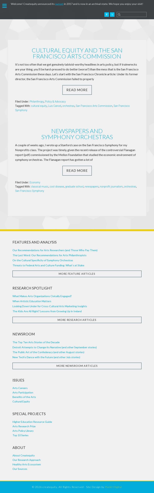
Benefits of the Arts (24, 397)
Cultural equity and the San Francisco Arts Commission (77, 53)
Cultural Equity (21, 401)
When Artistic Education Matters (31, 301)
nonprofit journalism (111, 186)
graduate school (74, 186)
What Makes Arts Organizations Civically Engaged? (42, 296)
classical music (39, 186)
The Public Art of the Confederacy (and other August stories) (48, 352)
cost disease (57, 186)
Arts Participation (22, 392)
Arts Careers (20, 388)
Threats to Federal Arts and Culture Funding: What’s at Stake (48, 265)
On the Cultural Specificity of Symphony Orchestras (42, 260)
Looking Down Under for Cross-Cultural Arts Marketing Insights (49, 306)
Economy (34, 182)
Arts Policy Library (23, 430)
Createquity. (19, 14)
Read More (77, 90)
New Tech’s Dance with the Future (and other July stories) (46, 357)
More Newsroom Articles (77, 365)
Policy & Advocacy (55, 101)
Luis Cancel (54, 105)
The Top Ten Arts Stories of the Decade (36, 342)
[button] (4, 5)
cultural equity (39, 105)
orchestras (68, 105)
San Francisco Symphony (29, 190)
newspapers (92, 186)
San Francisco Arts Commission (94, 105)
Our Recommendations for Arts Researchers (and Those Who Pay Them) (55, 250)
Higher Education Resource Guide (32, 421)
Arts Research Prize (24, 426)
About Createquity (23, 455)
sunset (59, 3)
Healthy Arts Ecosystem (26, 464)
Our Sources (19, 468)
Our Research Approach (26, 459)
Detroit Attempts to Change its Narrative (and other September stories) (54, 347)
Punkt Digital (113, 487)
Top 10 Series (20, 435)
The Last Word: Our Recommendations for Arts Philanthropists (49, 255)
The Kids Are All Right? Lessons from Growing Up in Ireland (47, 311)
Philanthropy (36, 101)
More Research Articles (77, 319)
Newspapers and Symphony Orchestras (77, 133)
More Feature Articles (77, 273)
